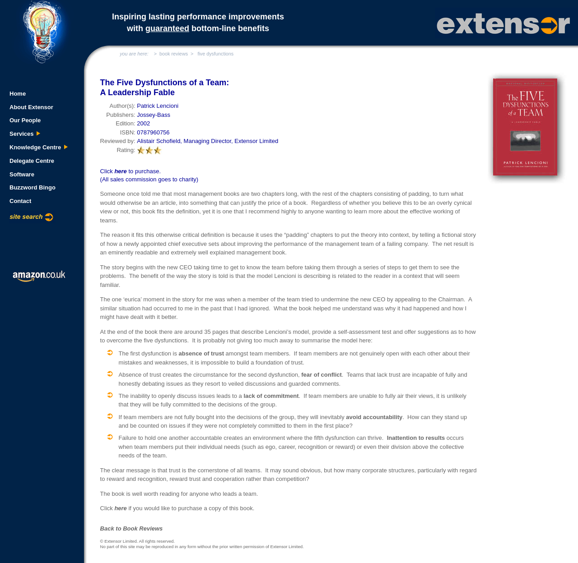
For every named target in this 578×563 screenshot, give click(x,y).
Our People (25, 120)
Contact (20, 201)
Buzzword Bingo (32, 187)
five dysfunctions (215, 53)
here (120, 171)
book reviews (173, 53)
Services (25, 133)
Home (17, 93)
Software (21, 174)
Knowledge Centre (38, 147)
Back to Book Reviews (131, 528)
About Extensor (31, 107)
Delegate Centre (31, 160)
